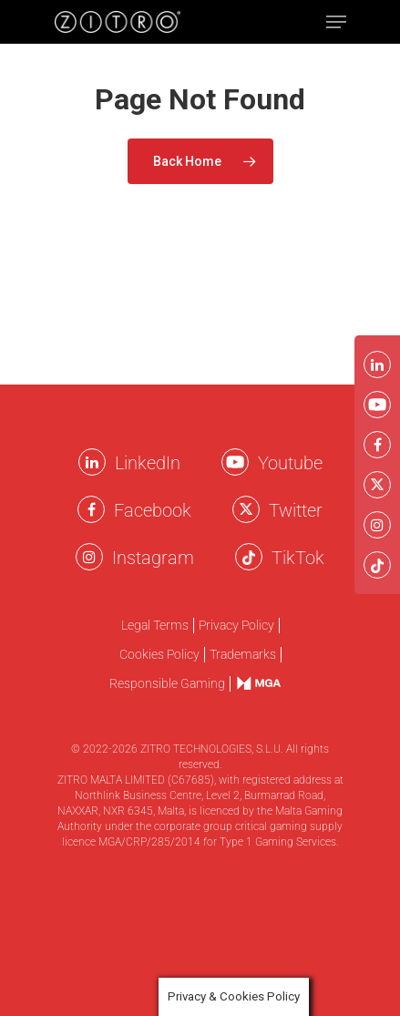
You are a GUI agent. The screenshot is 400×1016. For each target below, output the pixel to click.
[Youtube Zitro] (235, 462)
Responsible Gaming (167, 684)
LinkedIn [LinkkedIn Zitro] (147, 463)
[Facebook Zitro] (91, 509)
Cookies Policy (159, 654)
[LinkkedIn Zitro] (92, 462)
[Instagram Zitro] (89, 556)
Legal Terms (155, 625)
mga (249, 683)
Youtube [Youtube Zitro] (290, 463)
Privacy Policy (236, 625)
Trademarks (243, 654)
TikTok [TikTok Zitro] (298, 558)
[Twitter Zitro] (246, 509)
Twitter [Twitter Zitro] (296, 510)
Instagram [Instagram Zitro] (153, 558)
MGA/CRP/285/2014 (149, 842)
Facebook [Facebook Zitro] (152, 510)
